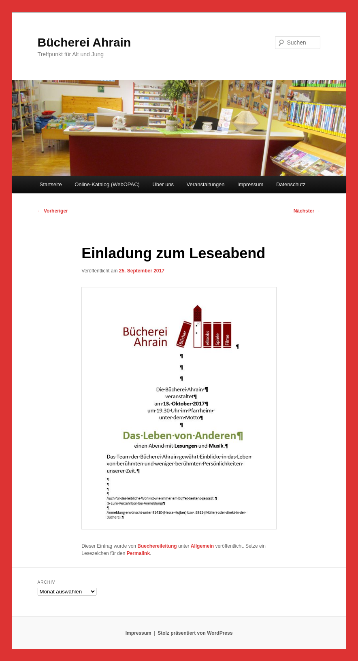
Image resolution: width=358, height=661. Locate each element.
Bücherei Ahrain (84, 42)
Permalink (138, 553)
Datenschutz (290, 184)
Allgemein (202, 546)
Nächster (307, 211)
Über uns (163, 184)
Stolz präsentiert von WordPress (195, 633)
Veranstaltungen (206, 184)
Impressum (250, 184)
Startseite (51, 184)
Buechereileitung (157, 546)
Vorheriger (53, 211)
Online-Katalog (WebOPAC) (107, 184)
